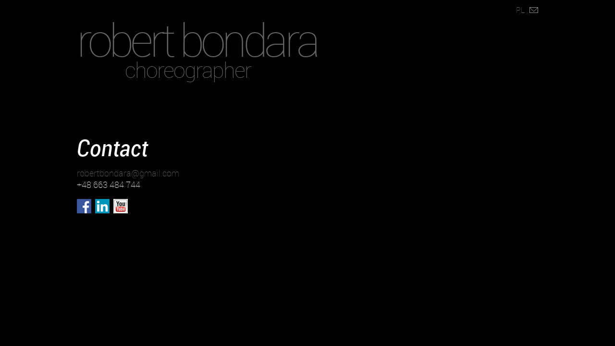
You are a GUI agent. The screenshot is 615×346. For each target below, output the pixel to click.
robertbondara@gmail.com (128, 173)
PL (520, 10)
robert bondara (197, 40)
